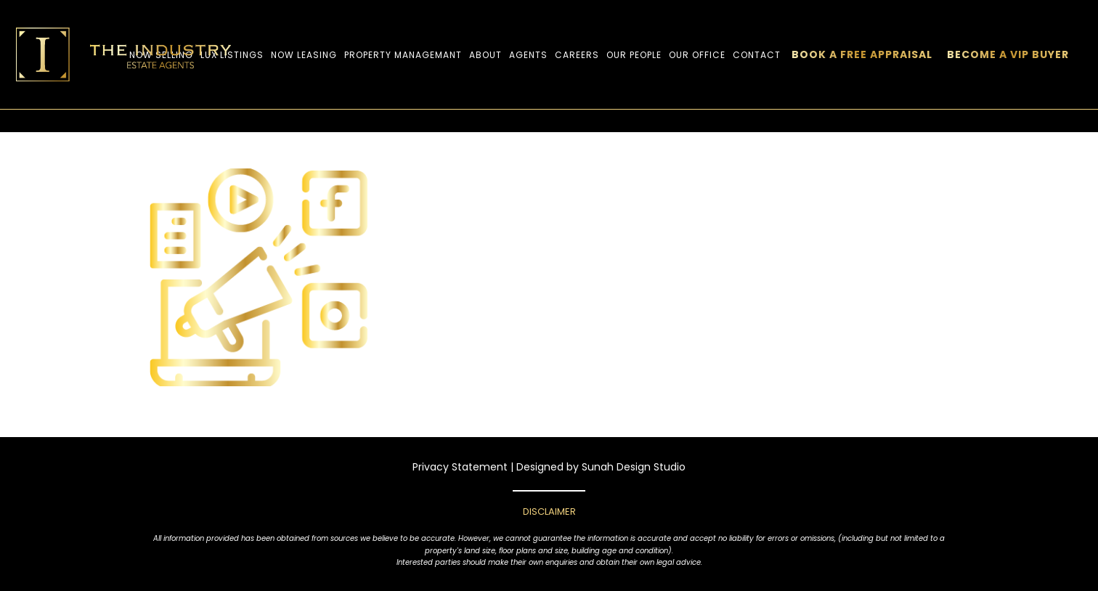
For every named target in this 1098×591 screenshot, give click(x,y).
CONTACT (757, 55)
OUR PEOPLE (634, 55)
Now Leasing (304, 55)
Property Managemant (403, 55)
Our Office (697, 55)
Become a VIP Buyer (1008, 54)
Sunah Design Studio (634, 467)
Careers (577, 55)
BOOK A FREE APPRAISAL (862, 54)
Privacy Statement (460, 467)
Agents (528, 55)
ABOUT (485, 55)
